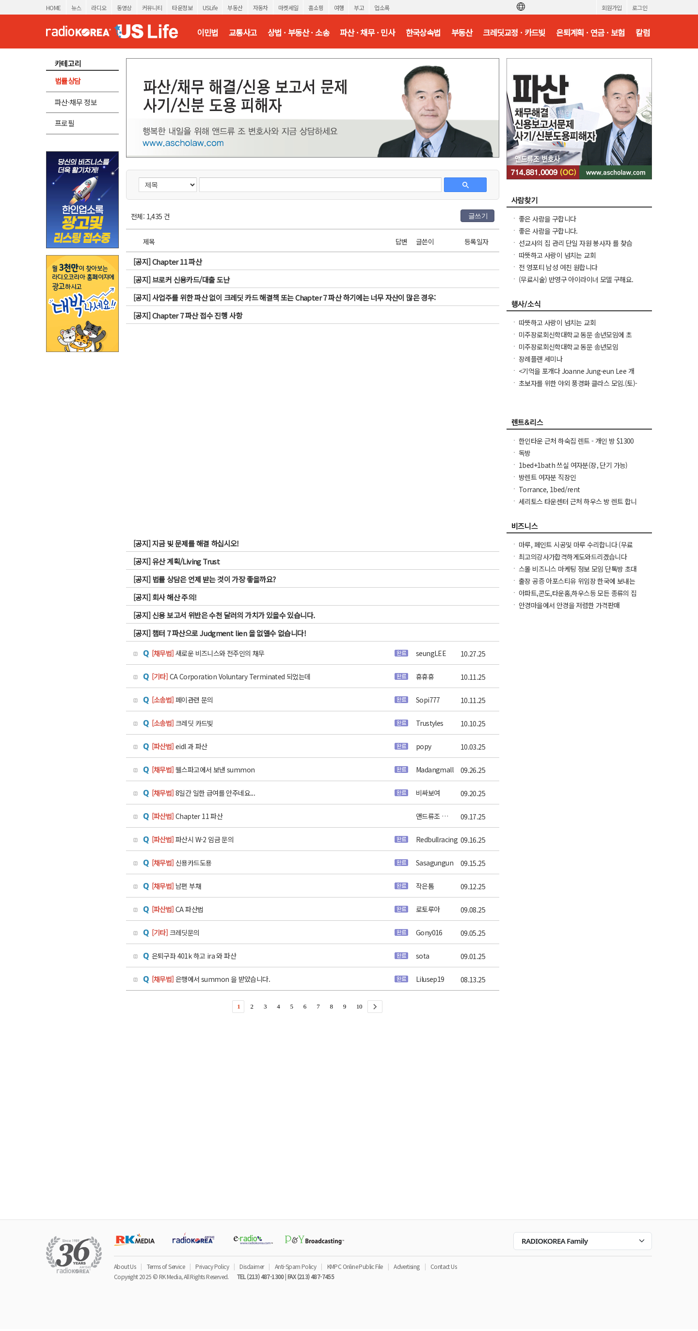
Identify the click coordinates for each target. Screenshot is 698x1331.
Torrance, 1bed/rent (549, 489)
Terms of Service (166, 1266)
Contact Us (443, 1266)
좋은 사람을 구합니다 (547, 219)
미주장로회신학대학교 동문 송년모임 (568, 347)
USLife (210, 7)
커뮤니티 (152, 7)
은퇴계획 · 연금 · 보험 (590, 32)
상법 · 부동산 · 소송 (298, 32)
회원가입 (612, 7)
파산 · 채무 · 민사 (367, 32)
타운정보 (182, 7)
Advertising (406, 1266)
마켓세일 (288, 7)
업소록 (381, 7)
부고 (359, 7)
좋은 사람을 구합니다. (548, 231)
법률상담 (68, 81)
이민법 (207, 32)
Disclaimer (251, 1266)
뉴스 (76, 7)
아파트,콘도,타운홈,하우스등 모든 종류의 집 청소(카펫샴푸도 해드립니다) (578, 598)
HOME (53, 7)
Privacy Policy (212, 1266)
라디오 (98, 7)
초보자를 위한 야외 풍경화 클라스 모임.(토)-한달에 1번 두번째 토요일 (578, 388)
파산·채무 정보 (76, 102)
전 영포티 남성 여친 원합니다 (558, 267)
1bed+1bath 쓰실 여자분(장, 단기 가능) (573, 465)
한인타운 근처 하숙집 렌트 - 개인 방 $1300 (576, 441)
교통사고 (243, 32)
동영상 (124, 7)
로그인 (639, 7)
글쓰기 (478, 216)
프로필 (64, 123)
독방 (525, 453)
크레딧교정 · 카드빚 (514, 32)
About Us (125, 1266)
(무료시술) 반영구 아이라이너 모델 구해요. (576, 279)
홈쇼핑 (315, 7)
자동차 (260, 7)
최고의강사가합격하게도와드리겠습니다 (573, 556)
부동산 (234, 7)
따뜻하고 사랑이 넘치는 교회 (557, 255)
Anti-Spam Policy (295, 1266)
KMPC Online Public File (355, 1266)
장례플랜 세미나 (540, 359)
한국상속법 (423, 32)
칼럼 (642, 32)
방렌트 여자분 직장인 (547, 477)
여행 (339, 7)
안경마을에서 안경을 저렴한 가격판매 (569, 605)
